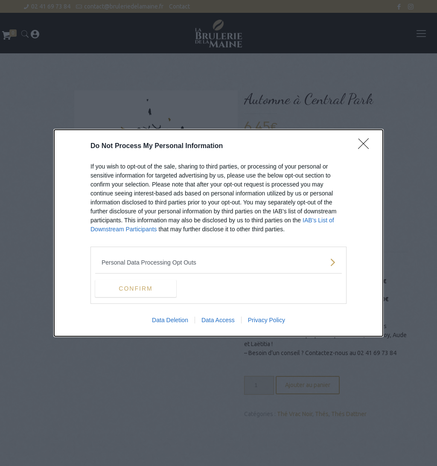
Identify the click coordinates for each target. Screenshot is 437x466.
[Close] (366, 146)
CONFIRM (135, 288)
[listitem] (218, 262)
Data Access (218, 320)
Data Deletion (170, 320)
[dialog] (218, 233)
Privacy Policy (266, 320)
